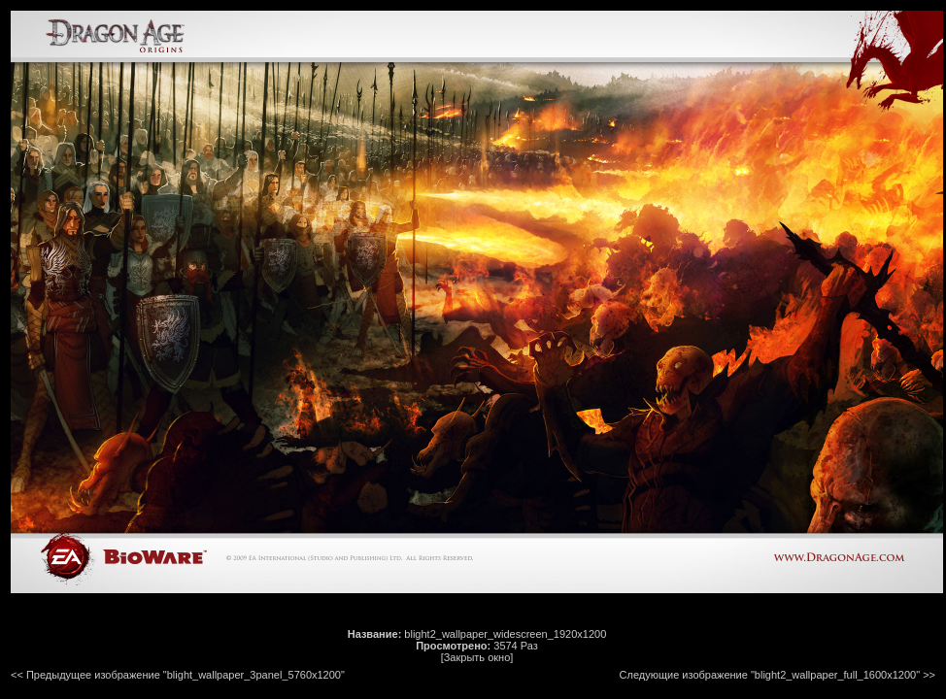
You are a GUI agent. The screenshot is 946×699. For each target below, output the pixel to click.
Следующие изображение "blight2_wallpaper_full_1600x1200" (770, 675)
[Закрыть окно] (477, 657)
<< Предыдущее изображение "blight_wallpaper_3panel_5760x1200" (178, 675)
